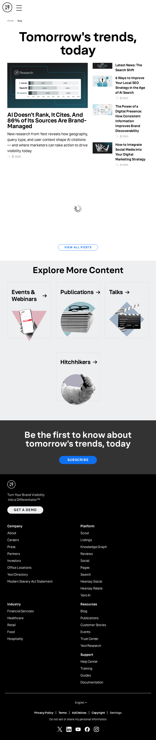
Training (86, 669)
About (11, 533)
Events (85, 632)
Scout (84, 533)
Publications (89, 618)
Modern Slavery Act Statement (30, 582)
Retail (11, 625)
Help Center (89, 662)
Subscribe (78, 460)
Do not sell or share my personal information (78, 719)
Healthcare (15, 618)
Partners (13, 554)
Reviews (86, 554)
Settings (116, 713)
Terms (62, 713)
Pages (85, 568)
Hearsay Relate (91, 588)
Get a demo (25, 510)
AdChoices (79, 713)
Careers (13, 540)
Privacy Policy (43, 713)
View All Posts (78, 247)
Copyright (98, 713)
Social (84, 561)
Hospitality (15, 639)
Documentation (91, 682)
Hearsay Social (91, 582)
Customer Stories (93, 625)
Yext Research (90, 646)
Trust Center (89, 639)
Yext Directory (17, 575)
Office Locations (19, 568)
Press (11, 547)
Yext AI (85, 595)
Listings (86, 540)
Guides (85, 676)
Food (11, 632)
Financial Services (20, 611)
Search (85, 575)
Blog (83, 611)
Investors (14, 561)
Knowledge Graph (93, 547)
